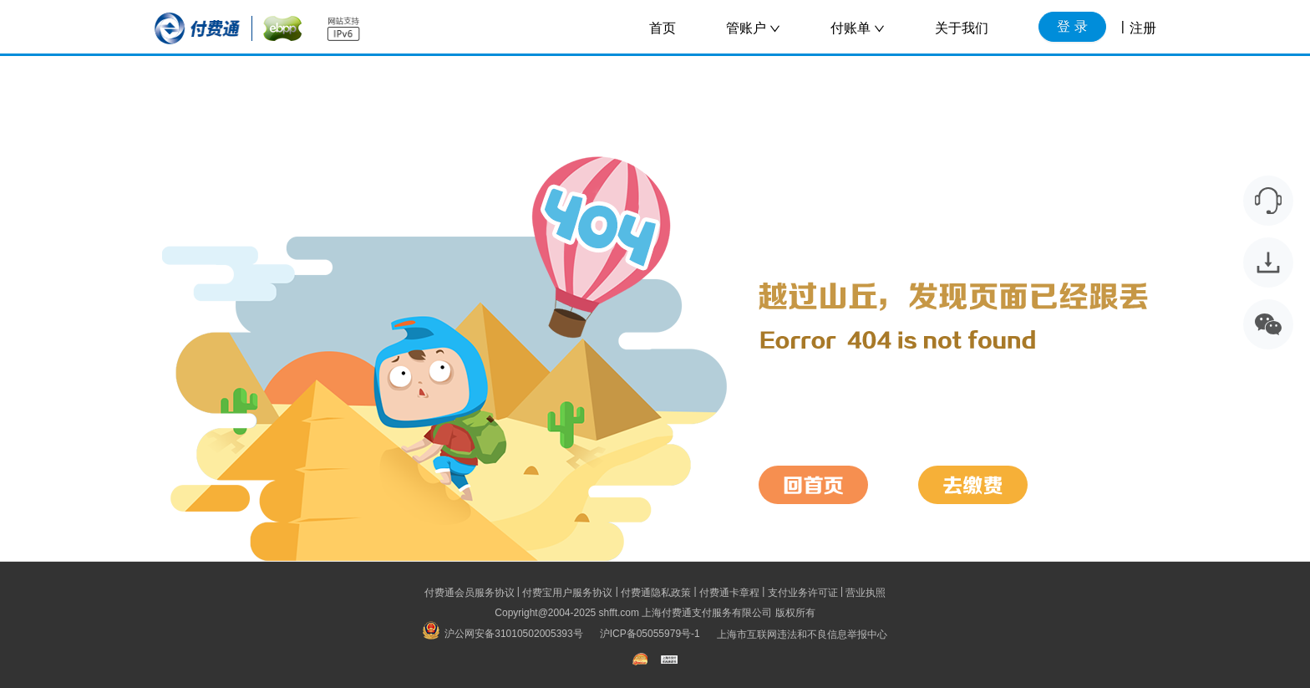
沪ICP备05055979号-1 (650, 634)
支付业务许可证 (803, 593)
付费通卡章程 (729, 593)
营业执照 (865, 593)
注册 (1143, 28)
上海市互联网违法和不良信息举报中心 (802, 634)
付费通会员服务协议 (469, 593)
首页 (662, 28)
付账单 (857, 28)
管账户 (753, 28)
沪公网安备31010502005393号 (502, 634)
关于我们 (961, 28)
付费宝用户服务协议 (567, 593)
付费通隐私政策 (656, 593)
